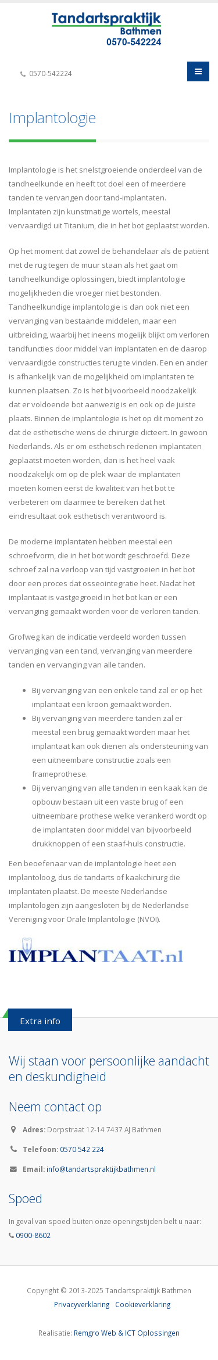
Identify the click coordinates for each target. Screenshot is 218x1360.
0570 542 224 (82, 1149)
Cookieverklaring (142, 1304)
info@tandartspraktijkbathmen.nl (101, 1169)
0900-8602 (32, 1235)
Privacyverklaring (81, 1304)
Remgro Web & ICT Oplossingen (127, 1332)
